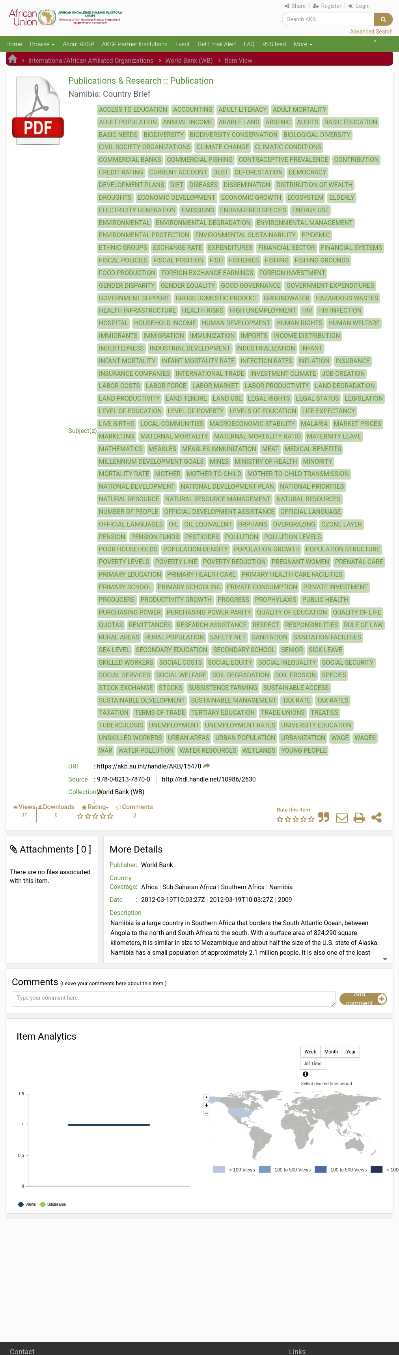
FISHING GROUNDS (322, 260)
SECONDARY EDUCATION (171, 650)
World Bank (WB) (189, 60)
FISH (216, 260)
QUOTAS (111, 625)
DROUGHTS (115, 197)
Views (27, 807)
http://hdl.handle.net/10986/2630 (208, 779)
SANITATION (269, 637)
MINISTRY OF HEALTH (266, 461)
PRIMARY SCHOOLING (189, 587)
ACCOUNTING (193, 109)
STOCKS (171, 688)
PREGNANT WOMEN (300, 562)
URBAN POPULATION (245, 738)
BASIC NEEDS (118, 135)
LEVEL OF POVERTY (196, 411)
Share (295, 6)
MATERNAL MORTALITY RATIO (257, 436)
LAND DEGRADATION (345, 386)
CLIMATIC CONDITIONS (288, 147)
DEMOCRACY (307, 172)
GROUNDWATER (287, 298)
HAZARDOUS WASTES (346, 298)
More (303, 44)
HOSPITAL (113, 323)
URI (73, 766)
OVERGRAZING (294, 524)
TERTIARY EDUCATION (223, 712)
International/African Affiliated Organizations (90, 60)
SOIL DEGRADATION (240, 675)
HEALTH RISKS (203, 310)
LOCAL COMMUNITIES (171, 423)
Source (78, 779)
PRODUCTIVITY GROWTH (176, 599)
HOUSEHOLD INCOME (165, 323)
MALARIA (314, 423)
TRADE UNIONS (282, 712)
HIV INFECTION (340, 310)
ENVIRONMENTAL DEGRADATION (203, 223)
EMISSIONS (197, 210)
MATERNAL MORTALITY (174, 436)
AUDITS (307, 122)
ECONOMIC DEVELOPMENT (177, 197)
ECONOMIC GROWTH (251, 197)
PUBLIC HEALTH (325, 599)
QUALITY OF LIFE (357, 612)
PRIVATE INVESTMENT (335, 587)
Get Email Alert (217, 44)
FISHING (277, 260)
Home (14, 44)
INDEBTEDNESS (121, 348)
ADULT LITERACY (242, 109)
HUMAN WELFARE (354, 323)
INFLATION (314, 361)
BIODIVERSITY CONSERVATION (234, 135)
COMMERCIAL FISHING (200, 159)
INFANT (311, 348)
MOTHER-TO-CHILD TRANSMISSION (298, 474)
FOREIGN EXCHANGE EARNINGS (207, 273)
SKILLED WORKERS (126, 662)
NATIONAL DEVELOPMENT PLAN (227, 486)
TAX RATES (333, 700)
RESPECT (266, 625)
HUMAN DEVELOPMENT (236, 323)
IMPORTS (254, 335)
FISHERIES (244, 260)
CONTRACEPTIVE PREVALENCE (283, 159)
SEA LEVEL (114, 650)
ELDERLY (341, 197)
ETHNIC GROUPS (123, 247)
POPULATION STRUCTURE (343, 549)
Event (182, 44)
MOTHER (168, 474)
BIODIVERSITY (164, 135)
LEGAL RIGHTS (269, 398)
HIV (307, 310)
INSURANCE (353, 361)
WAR (105, 750)
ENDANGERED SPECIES (253, 210)
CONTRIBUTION (356, 159)
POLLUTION (242, 537)
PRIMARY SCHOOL (125, 587)
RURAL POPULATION (174, 637)
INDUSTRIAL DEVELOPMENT (190, 348)
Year (351, 1052)
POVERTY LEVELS (124, 562)
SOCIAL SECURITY (348, 662)
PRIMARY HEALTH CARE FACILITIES (292, 574)
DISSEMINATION (247, 185)
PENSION (112, 537)
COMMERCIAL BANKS (130, 159)
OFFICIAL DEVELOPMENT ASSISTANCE (219, 511)
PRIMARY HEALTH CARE (201, 574)
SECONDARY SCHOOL (244, 650)
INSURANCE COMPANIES (134, 373)
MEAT (270, 449)
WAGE (340, 738)
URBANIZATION (303, 738)
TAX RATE (296, 700)
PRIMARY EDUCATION (130, 574)
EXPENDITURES (230, 247)
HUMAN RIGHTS (299, 323)
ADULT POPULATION (128, 122)
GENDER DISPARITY (127, 285)
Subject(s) (82, 431)
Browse (42, 44)
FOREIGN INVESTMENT (292, 273)
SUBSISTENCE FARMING (222, 688)
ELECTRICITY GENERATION (137, 210)
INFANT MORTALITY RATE (198, 361)
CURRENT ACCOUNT (178, 172)
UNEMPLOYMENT (174, 725)
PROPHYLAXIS (275, 599)
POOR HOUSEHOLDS (128, 549)
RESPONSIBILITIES (311, 625)
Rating (97, 807)
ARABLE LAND (239, 122)
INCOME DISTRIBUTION (306, 335)
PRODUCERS (117, 599)
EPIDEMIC (316, 235)
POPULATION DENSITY (195, 549)
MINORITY (317, 461)
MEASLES (162, 449)
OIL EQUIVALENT (208, 524)
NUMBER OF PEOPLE (128, 511)
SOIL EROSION (295, 675)
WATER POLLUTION (145, 750)
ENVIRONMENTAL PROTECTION (144, 235)
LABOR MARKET (215, 386)
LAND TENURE (186, 398)
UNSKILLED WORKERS (130, 738)
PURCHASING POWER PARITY (209, 612)
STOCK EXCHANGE (126, 688)
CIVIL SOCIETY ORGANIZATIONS (145, 147)
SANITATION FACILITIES (327, 637)
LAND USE (227, 398)
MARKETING (116, 436)
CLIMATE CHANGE (222, 147)
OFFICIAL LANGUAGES (131, 524)
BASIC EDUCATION (350, 122)
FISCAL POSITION (178, 260)
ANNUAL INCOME (188, 122)
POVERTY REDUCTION (234, 562)
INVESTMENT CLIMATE (283, 373)
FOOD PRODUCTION (127, 273)
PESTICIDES (202, 537)
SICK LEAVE (325, 650)
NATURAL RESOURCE (129, 499)
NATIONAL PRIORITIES (312, 486)
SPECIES (334, 675)
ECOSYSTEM (305, 197)
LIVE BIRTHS (116, 423)
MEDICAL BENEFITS (313, 449)
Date (116, 899)
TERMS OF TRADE (159, 712)
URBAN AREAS (188, 738)
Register (327, 6)
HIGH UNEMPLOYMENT (262, 310)
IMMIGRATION (164, 335)
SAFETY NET (228, 637)
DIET (177, 185)
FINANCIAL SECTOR (286, 247)
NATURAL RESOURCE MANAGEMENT (217, 499)
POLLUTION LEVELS (292, 537)
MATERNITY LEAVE (334, 436)
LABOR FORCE (166, 386)
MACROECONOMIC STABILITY (252, 423)
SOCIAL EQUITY (230, 662)
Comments (137, 807)
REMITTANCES (150, 625)
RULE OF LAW (363, 625)
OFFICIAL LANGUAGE (310, 511)
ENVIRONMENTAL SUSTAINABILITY (245, 235)
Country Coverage (123, 882)
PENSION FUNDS (155, 537)
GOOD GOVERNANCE (250, 285)
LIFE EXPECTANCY (328, 411)
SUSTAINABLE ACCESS (296, 688)
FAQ (249, 44)
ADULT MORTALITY (300, 109)
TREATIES (324, 712)
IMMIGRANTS (118, 335)
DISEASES (203, 185)
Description (125, 912)
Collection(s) (82, 792)
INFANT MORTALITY (127, 361)
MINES (219, 461)
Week (310, 1052)
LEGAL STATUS (317, 398)
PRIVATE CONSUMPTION (262, 587)
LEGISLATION (364, 398)
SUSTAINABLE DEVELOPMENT (142, 700)
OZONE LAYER (341, 524)
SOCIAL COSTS (180, 662)
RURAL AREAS (119, 637)
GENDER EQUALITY (188, 285)
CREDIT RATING (121, 172)
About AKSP (78, 44)
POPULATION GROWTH (267, 549)
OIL (173, 524)
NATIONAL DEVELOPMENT (137, 486)
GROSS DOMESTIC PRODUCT (216, 298)
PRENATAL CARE (359, 562)
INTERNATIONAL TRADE (210, 373)
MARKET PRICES (357, 423)
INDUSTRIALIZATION (266, 348)
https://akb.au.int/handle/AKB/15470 (149, 766)
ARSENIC (278, 122)
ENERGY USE (310, 210)
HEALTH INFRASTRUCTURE (137, 310)
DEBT (221, 172)
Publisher (123, 865)
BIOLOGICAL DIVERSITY (317, 135)
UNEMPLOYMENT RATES (240, 725)
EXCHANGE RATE (177, 247)
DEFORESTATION (259, 172)
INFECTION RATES (267, 361)
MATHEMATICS (121, 449)
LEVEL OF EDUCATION (130, 411)
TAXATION (114, 712)
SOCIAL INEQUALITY (287, 662)
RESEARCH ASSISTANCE (211, 625)
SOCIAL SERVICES (124, 675)
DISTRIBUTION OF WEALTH (314, 185)
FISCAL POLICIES (123, 260)
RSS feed (274, 44)
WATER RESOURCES (207, 750)
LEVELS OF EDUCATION (262, 411)
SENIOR (292, 650)
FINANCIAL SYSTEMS (351, 247)
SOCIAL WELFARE (181, 675)
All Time (313, 1064)
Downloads (58, 807)
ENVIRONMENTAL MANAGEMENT (305, 223)
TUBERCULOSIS (121, 725)
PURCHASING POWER (130, 612)
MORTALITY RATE (124, 474)
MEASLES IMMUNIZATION (219, 449)
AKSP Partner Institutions (135, 44)
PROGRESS (233, 599)
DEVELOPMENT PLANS (131, 185)
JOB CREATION (343, 373)
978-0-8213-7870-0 (123, 779)
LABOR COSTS (119, 386)
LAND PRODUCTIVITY (129, 398)
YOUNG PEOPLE (303, 750)
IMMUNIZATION (212, 335)
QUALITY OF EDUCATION (292, 612)
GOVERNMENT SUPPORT (134, 298)
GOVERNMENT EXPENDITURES (330, 285)
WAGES (365, 738)
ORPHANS (252, 524)
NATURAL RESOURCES (308, 499)
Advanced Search (371, 31)
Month (331, 1052)
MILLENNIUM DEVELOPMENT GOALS (151, 461)
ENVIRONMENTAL (124, 223)
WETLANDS (259, 750)
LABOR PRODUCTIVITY (276, 386)
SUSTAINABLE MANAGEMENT (233, 700)
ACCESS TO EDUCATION (133, 109)
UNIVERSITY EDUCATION (316, 725)
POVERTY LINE (176, 562)
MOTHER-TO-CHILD (213, 474)
